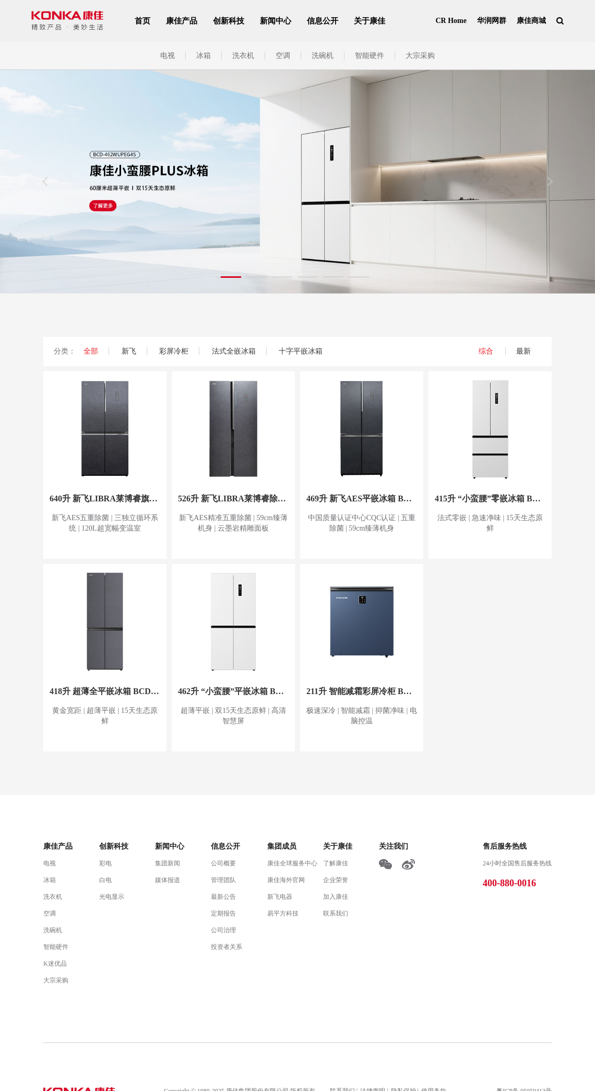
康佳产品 (181, 21)
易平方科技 (283, 913)
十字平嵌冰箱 (301, 351)
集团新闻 (167, 863)
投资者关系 (226, 947)
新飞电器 (279, 896)
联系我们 (335, 913)
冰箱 (203, 56)
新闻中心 (275, 21)
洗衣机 (243, 56)
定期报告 (223, 913)
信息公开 (322, 21)
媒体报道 (167, 880)
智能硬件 (369, 56)
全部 (91, 351)
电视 (167, 56)
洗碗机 (323, 56)
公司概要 (223, 863)
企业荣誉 (335, 880)
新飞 (129, 351)
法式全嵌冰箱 (234, 351)
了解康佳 (335, 863)
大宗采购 (420, 56)
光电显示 (111, 896)
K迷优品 (55, 963)
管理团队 (223, 880)
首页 (142, 21)
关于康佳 (369, 21)
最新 (523, 351)
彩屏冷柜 (173, 351)
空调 (283, 56)
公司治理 (223, 930)
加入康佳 (335, 896)
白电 (105, 880)
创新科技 (228, 21)
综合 (487, 351)
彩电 (105, 863)
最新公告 (223, 896)
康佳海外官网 (286, 880)
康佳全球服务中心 (292, 863)
